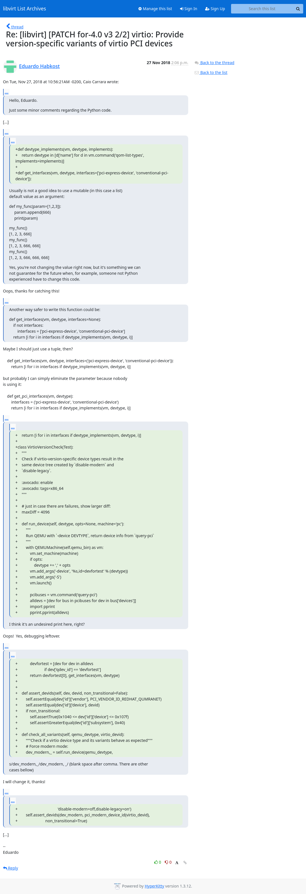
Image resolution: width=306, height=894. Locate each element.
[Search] (298, 8)
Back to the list (210, 72)
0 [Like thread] (158, 862)
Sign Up (215, 8)
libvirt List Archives (24, 8)
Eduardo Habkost (39, 66)
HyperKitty (154, 886)
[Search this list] (262, 8)
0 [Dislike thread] (168, 862)
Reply (10, 868)
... (7, 92)
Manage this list (155, 8)
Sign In (188, 8)
